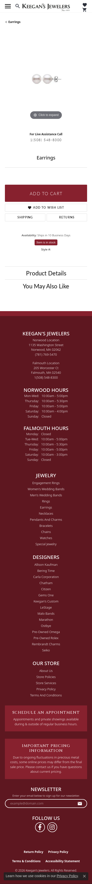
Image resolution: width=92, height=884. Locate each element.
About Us (46, 671)
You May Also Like (46, 286)
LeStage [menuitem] (46, 607)
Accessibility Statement (62, 861)
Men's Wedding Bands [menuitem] (46, 495)
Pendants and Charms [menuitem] (46, 519)
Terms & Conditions (26, 861)
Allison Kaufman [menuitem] (46, 564)
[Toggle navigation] (7, 6)
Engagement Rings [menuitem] (46, 483)
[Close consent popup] (84, 876)
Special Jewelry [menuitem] (46, 544)
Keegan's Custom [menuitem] (46, 601)
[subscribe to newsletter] (80, 803)
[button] (18, 6)
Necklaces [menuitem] (46, 513)
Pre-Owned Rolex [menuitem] (46, 638)
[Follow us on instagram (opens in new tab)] (52, 827)
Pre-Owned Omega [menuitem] (46, 632)
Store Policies (45, 677)
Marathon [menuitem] (46, 619)
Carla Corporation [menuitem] (46, 577)
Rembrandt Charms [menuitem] (46, 644)
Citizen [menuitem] (46, 589)
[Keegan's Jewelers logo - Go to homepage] (46, 6)
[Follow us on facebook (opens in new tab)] (40, 827)
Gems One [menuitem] (46, 595)
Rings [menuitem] (46, 501)
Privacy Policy (45, 689)
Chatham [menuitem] (46, 583)
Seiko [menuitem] (46, 650)
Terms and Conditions (46, 695)
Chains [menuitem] (46, 532)
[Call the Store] (46, 354)
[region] (46, 80)
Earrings (14, 22)
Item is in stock (46, 242)
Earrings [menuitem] (46, 507)
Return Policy (33, 852)
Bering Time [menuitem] (46, 570)
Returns (67, 217)
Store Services (46, 683)
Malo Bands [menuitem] (46, 613)
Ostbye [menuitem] (46, 625)
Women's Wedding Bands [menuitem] (45, 489)
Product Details (46, 273)
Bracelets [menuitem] (46, 525)
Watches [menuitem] (46, 538)
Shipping (25, 217)
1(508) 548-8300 (46, 139)
